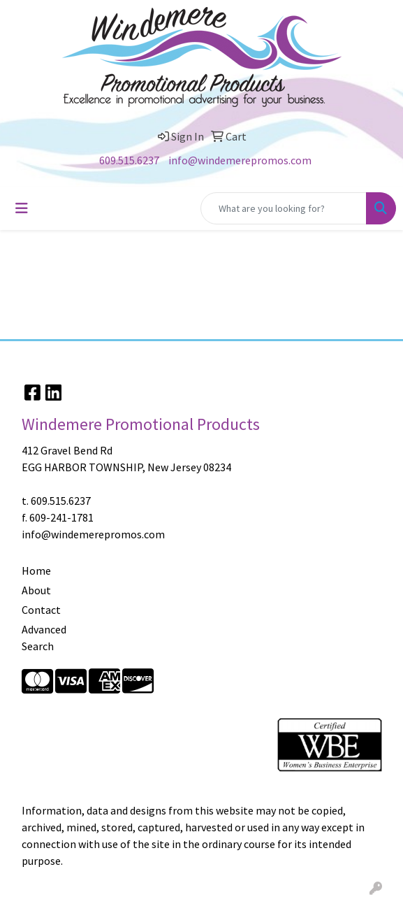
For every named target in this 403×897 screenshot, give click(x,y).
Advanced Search (44, 637)
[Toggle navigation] (21, 208)
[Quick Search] (283, 208)
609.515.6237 (129, 160)
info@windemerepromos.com (240, 160)
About (36, 590)
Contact (41, 610)
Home (36, 570)
